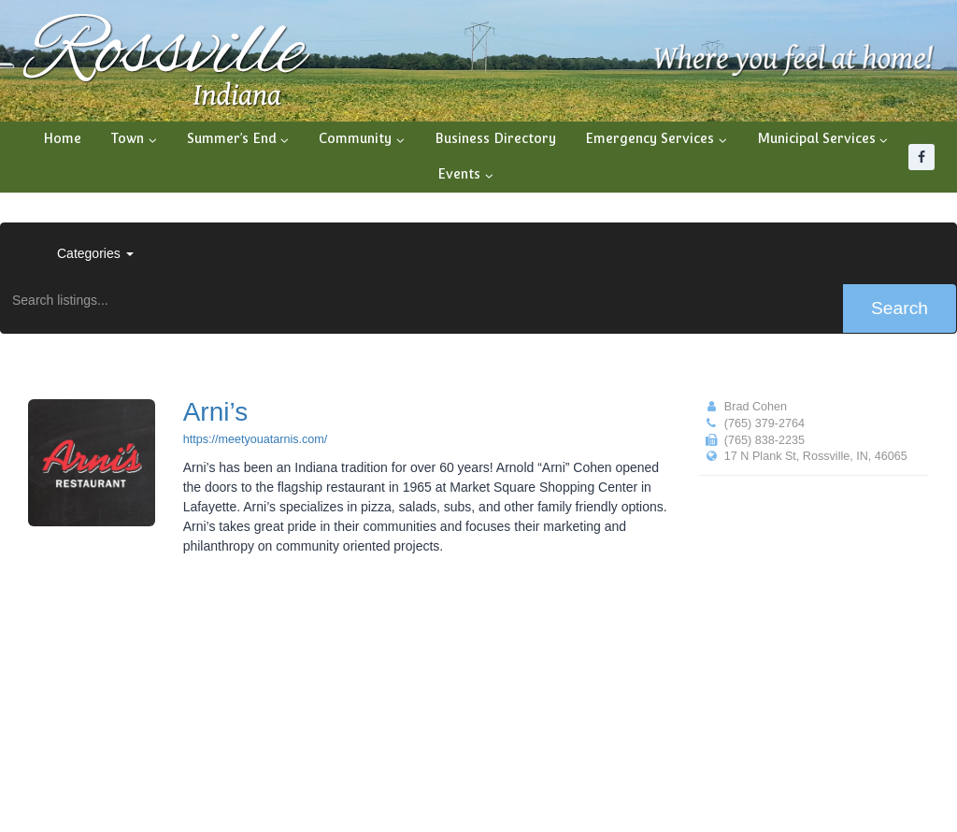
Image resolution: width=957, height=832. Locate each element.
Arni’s (216, 411)
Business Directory (495, 138)
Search (899, 308)
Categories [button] (95, 253)
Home (62, 138)
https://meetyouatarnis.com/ (255, 439)
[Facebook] (921, 157)
